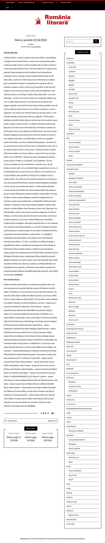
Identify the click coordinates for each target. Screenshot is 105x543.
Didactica (72, 76)
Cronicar (30, 44)
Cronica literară (74, 280)
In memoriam (71, 404)
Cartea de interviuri (75, 227)
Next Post (51, 421)
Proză (68, 484)
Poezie (69, 466)
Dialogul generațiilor (73, 342)
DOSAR (69, 355)
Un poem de (73, 475)
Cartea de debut (74, 209)
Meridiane (70, 435)
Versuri (71, 480)
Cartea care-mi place (75, 187)
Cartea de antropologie (76, 191)
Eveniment (70, 378)
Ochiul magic (30, 36)
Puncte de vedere (74, 120)
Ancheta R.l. (71, 134)
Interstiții (72, 89)
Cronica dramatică (75, 142)
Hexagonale (72, 444)
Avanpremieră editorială (75, 165)
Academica (70, 58)
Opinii (70, 107)
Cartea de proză (74, 249)
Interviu (69, 418)
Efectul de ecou (74, 457)
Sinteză (69, 506)
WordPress (81, 539)
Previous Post (12, 421)
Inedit (68, 413)
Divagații (71, 80)
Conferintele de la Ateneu (75, 329)
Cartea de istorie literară (77, 236)
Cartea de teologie (75, 262)
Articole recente (66, 2)
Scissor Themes (58, 539)
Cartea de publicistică (76, 253)
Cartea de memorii (75, 240)
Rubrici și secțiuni (47, 2)
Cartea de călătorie (75, 196)
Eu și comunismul (72, 373)
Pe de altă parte (74, 112)
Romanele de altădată (76, 431)
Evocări (69, 395)
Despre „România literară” (26, 2)
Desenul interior (74, 284)
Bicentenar (72, 382)
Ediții (7, 7)
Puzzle (71, 125)
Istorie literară (71, 426)
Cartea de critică (74, 205)
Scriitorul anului (72, 502)
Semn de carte (73, 320)
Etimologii (70, 369)
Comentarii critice (72, 169)
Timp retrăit (70, 524)
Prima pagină (10, 2)
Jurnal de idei (73, 94)
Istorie (69, 422)
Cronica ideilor (73, 276)
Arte (68, 138)
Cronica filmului (74, 147)
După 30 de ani (74, 515)
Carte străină (73, 182)
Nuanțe (71, 103)
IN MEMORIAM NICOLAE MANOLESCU (79, 409)
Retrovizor (72, 316)
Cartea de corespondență (77, 200)
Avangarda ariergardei (76, 178)
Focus (70, 293)
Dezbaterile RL (71, 338)
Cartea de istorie (74, 231)
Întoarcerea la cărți (75, 298)
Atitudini (69, 160)
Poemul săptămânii (75, 471)
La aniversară (73, 391)
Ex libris (71, 289)
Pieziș (70, 116)
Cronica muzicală (74, 151)
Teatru (71, 156)
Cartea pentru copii (75, 267)
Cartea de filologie (75, 218)
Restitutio (72, 311)
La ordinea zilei (74, 98)
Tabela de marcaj (74, 129)
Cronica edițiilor (74, 271)
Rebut (71, 462)
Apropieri (72, 174)
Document (70, 346)
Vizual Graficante (40, 539)
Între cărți (72, 302)
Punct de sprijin (74, 307)
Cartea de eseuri (74, 214)
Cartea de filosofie (75, 222)
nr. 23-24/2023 (36, 47)
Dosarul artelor (72, 360)
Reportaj (69, 493)
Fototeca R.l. (71, 400)
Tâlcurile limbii (71, 520)
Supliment (70, 511)
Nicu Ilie (31, 539)
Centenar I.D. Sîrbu (75, 386)
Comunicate (71, 324)
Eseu (68, 364)
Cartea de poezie (74, 244)
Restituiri (69, 497)
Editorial (71, 85)
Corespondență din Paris (77, 440)
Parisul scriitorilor (74, 448)
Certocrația (72, 67)
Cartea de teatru (74, 258)
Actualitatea (71, 63)
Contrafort (72, 72)
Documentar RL (72, 351)
